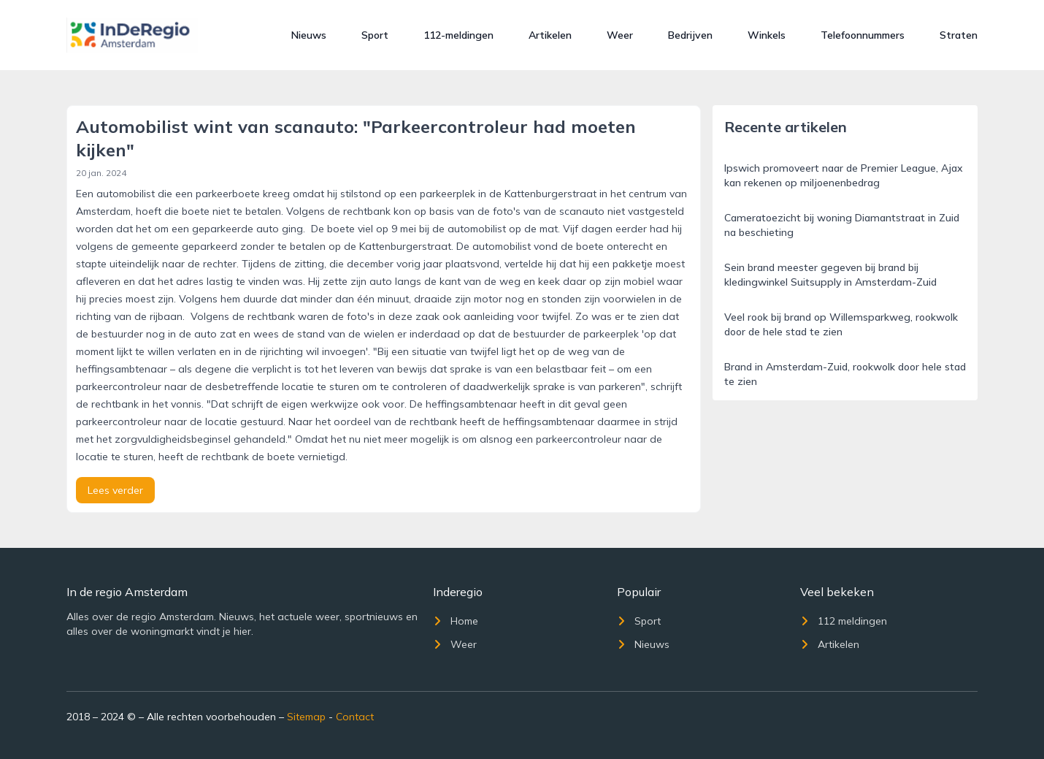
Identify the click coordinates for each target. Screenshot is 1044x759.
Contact (355, 716)
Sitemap (306, 716)
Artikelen (550, 35)
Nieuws (308, 35)
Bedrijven (690, 35)
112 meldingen (843, 621)
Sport (374, 35)
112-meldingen (458, 35)
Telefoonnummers (863, 35)
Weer (620, 35)
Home (455, 621)
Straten (959, 35)
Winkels (767, 35)
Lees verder (115, 490)
